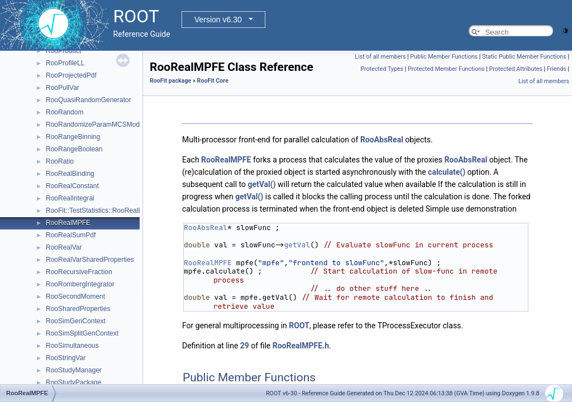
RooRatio (60, 161)
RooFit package (170, 80)
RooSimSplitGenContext (82, 333)
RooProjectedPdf (71, 75)
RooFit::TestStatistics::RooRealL (94, 210)
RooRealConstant (72, 186)
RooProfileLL (65, 63)
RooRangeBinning (73, 137)
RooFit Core (212, 80)
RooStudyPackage (73, 382)
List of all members (380, 56)
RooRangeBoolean (74, 149)
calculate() (446, 172)
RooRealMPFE (68, 223)
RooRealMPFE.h (301, 345)
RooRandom (64, 112)
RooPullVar (62, 88)
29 (244, 345)
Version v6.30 (218, 19)
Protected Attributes (515, 69)
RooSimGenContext (76, 321)
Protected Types (381, 69)
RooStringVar (65, 358)
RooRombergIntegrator (80, 284)
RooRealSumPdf (71, 235)
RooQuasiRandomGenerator (88, 100)
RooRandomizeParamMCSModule (97, 124)
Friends (556, 69)
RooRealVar (64, 247)
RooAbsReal (381, 139)
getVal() (261, 184)
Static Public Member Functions (524, 56)
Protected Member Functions (446, 69)
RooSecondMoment (75, 296)
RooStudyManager (74, 370)
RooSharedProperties (78, 309)
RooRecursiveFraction (79, 272)
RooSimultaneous (72, 346)
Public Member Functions (444, 56)
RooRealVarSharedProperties (90, 260)
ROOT (299, 325)
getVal (297, 245)
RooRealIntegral (70, 198)
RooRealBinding (70, 174)
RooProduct (63, 51)
